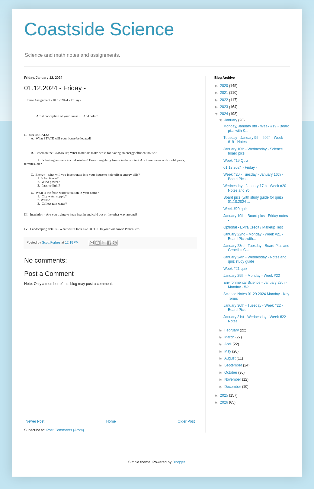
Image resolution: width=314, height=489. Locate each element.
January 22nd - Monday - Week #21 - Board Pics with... (253, 236)
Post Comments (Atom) (65, 430)
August (230, 358)
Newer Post (35, 421)
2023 (224, 107)
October (231, 372)
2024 (224, 114)
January (231, 120)
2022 (224, 100)
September (233, 365)
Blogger (178, 462)
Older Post (186, 421)
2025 (224, 395)
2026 (224, 402)
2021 (224, 93)
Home (111, 421)
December (233, 387)
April (228, 344)
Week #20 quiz (235, 209)
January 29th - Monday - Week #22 (251, 275)
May (228, 351)
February (232, 330)
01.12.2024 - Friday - (240, 167)
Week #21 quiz (235, 269)
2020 (224, 86)
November (233, 379)
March (230, 337)
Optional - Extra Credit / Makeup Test (253, 227)
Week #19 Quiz (235, 160)
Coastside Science (99, 29)
